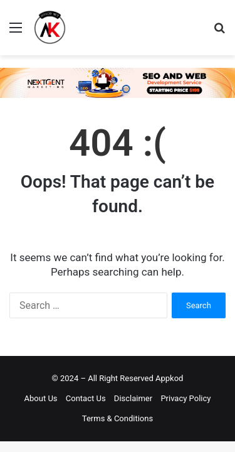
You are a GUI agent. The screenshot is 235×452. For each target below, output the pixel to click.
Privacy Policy (185, 398)
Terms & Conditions (117, 418)
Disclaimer (133, 398)
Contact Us (86, 398)
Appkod (169, 378)
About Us (41, 398)
